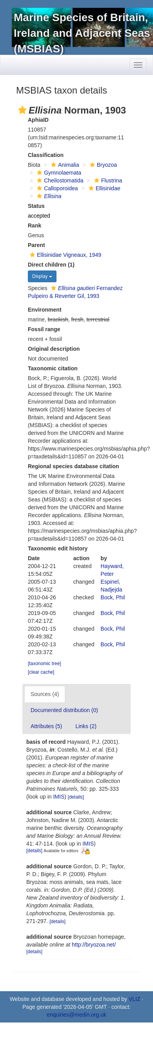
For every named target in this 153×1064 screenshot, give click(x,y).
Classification (46, 155)
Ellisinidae (103, 188)
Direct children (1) (51, 264)
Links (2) (86, 726)
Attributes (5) (46, 726)
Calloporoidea (56, 188)
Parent (36, 245)
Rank (34, 225)
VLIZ (134, 999)
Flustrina (107, 180)
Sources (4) (45, 694)
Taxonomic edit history (57, 548)
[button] (22, 110)
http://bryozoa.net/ (94, 944)
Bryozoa (102, 165)
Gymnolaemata (58, 173)
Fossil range (44, 329)
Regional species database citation (73, 466)
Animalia (64, 165)
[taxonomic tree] (44, 663)
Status (36, 206)
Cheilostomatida (59, 180)
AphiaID (38, 120)
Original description (54, 349)
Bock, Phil (112, 597)
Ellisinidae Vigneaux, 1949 (64, 255)
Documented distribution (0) (64, 710)
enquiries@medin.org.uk (76, 1015)
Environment (45, 310)
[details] (76, 797)
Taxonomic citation (53, 368)
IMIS (58, 796)
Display (42, 276)
